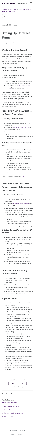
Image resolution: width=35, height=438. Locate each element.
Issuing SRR (12, 11)
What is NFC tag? (7, 416)
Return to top (7, 393)
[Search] (16, 16)
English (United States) (17, 434)
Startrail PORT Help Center (9, 9)
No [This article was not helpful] (22, 383)
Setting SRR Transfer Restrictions (12, 413)
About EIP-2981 (7, 409)
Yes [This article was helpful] (13, 383)
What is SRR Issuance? (9, 402)
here (22, 176)
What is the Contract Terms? (10, 406)
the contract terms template (20, 127)
